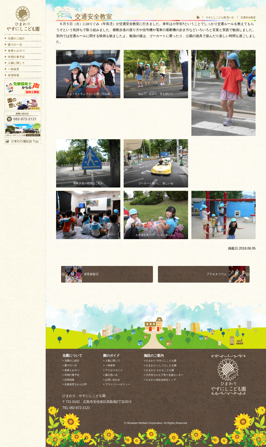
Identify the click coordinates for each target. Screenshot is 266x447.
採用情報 (11, 77)
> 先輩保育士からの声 (74, 384)
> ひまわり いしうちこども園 (160, 365)
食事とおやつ (14, 52)
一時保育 (11, 71)
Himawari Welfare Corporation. (145, 423)
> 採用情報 (68, 379)
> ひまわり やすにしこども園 (160, 360)
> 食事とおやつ (70, 370)
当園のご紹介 (14, 40)
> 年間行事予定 (70, 375)
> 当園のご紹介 (70, 360)
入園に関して (14, 65)
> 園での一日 (69, 365)
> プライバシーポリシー (116, 384)
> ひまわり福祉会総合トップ (160, 379)
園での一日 (13, 46)
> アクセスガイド (113, 370)
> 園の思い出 (110, 375)
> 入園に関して (111, 360)
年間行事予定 (14, 59)
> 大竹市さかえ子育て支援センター (163, 375)
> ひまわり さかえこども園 (159, 370)
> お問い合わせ (111, 379)
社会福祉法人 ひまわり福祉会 (22, 19)
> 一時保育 (109, 365)
